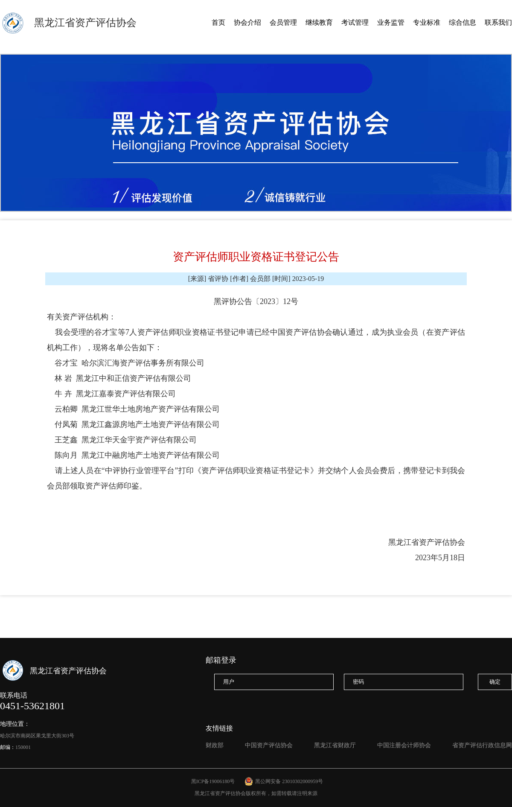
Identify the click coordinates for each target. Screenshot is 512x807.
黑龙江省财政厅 (335, 745)
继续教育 (319, 22)
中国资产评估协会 (269, 745)
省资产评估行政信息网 (482, 745)
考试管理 (355, 22)
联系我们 (498, 22)
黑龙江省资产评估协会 (85, 22)
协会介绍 (247, 22)
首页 (218, 22)
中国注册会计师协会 (404, 745)
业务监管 (390, 22)
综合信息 (462, 22)
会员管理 (283, 22)
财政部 (215, 745)
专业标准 (426, 22)
